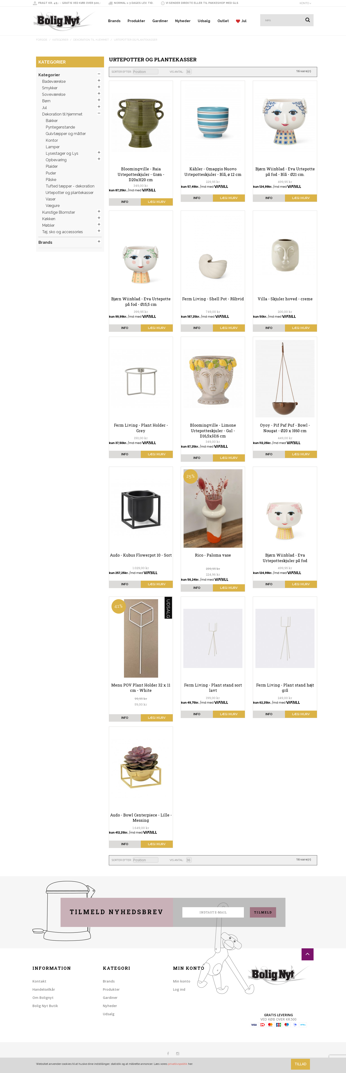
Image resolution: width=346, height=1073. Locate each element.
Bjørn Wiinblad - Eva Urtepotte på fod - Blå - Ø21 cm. (285, 171)
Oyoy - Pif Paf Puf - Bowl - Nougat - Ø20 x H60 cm (285, 428)
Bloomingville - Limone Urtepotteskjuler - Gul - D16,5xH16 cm (213, 430)
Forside (41, 39)
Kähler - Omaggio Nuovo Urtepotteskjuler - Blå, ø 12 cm (212, 171)
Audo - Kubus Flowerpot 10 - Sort (141, 555)
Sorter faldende (162, 72)
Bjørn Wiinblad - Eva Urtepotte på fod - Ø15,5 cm (141, 301)
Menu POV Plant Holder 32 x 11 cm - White (140, 687)
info (124, 202)
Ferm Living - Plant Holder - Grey (141, 428)
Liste (203, 71)
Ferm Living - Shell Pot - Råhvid (213, 298)
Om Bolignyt (43, 997)
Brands (114, 21)
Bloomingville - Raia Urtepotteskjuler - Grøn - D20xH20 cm (140, 174)
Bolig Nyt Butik (45, 1005)
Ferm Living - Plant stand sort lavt (213, 687)
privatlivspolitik (177, 1064)
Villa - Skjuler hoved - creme (285, 298)
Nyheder (183, 21)
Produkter (136, 21)
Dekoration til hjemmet (91, 39)
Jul (241, 21)
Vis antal (176, 71)
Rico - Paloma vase (213, 555)
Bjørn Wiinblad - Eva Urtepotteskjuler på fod (285, 558)
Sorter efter (121, 71)
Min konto (181, 981)
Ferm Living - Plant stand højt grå (285, 687)
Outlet (223, 21)
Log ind (179, 989)
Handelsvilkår (43, 989)
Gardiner (160, 21)
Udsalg (204, 21)
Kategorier (60, 39)
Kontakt (39, 981)
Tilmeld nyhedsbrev (117, 912)
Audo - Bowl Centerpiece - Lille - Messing (141, 817)
